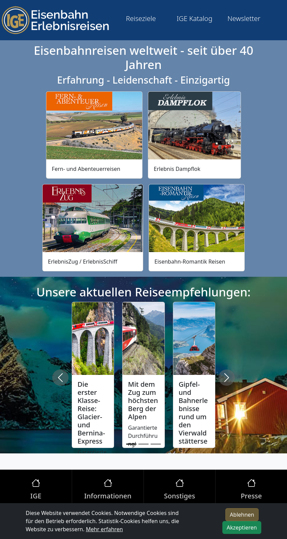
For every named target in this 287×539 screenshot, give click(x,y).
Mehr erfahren (104, 529)
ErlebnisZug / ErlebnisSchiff (82, 261)
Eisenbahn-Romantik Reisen (189, 261)
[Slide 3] (156, 444)
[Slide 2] (143, 444)
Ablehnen (242, 514)
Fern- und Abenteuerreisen (86, 169)
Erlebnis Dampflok (177, 169)
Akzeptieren (242, 527)
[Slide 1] (131, 444)
